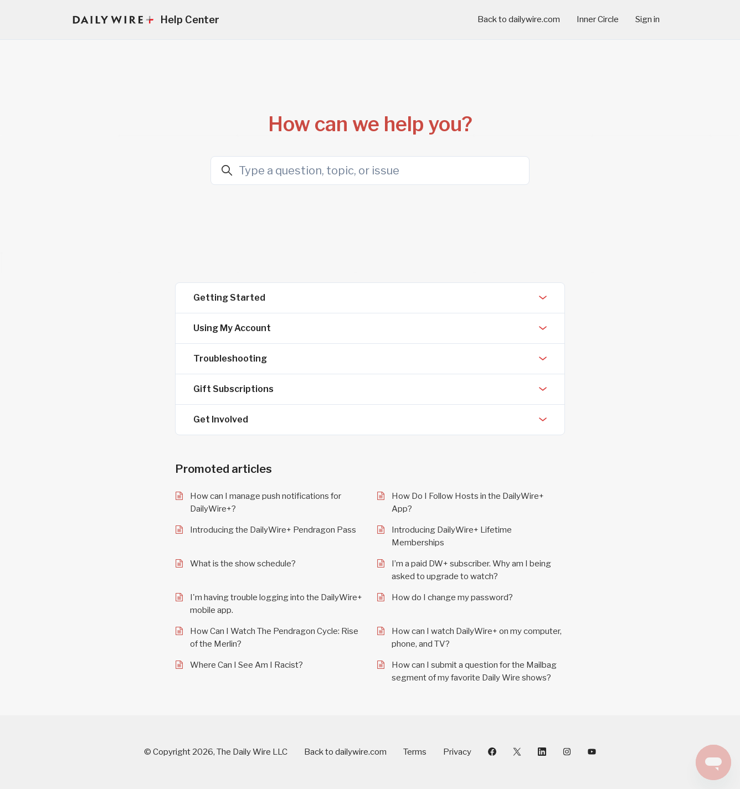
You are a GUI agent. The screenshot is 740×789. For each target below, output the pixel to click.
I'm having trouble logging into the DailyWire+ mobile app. (276, 603)
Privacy (457, 752)
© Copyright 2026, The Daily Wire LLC (215, 752)
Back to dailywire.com (518, 19)
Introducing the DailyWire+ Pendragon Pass (273, 530)
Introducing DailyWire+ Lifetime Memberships (452, 536)
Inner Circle (598, 19)
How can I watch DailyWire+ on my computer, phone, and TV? (477, 637)
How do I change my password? (452, 597)
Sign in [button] (647, 19)
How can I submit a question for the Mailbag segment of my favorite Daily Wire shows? (474, 671)
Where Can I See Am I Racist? (246, 665)
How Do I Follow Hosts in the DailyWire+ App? (468, 502)
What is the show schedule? (243, 564)
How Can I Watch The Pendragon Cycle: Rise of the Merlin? (274, 637)
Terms (414, 752)
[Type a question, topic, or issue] (370, 170)
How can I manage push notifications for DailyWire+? (265, 502)
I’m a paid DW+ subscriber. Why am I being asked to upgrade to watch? (471, 570)
